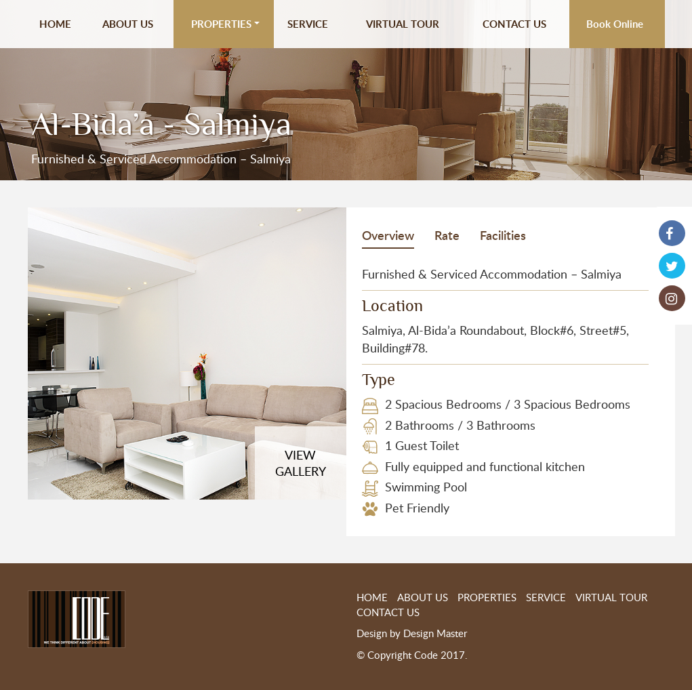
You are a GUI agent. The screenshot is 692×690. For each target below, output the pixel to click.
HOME (55, 24)
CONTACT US (514, 24)
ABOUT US (127, 24)
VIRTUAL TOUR (402, 24)
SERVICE (307, 24)
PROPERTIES (221, 24)
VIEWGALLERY (300, 463)
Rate (447, 234)
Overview (388, 234)
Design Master (435, 633)
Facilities (503, 234)
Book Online (614, 24)
